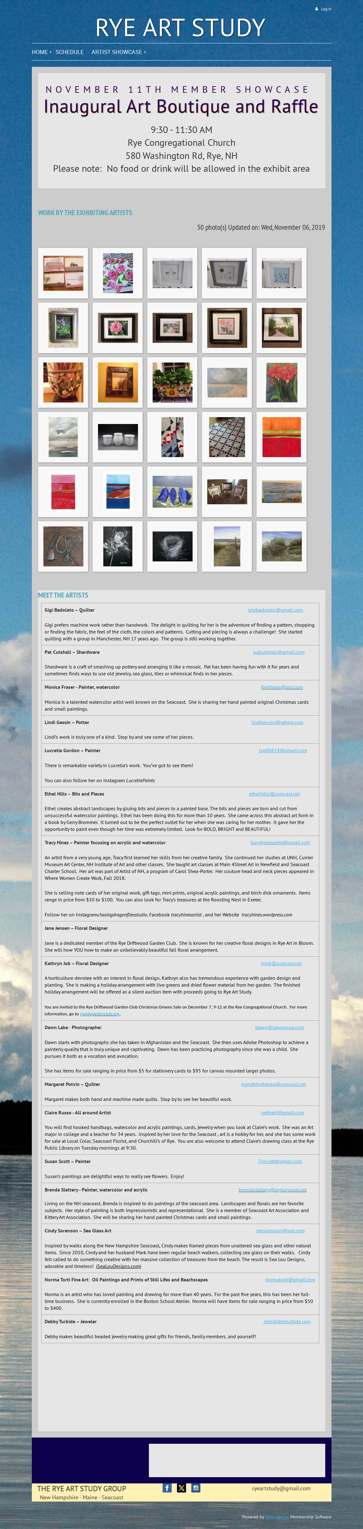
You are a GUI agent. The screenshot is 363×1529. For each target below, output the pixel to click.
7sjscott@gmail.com (280, 1161)
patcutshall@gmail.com (279, 652)
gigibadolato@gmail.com (275, 610)
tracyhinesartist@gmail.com (280, 842)
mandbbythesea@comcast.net (273, 1084)
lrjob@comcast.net (281, 963)
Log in (326, 9)
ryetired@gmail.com (282, 1112)
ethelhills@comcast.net (274, 794)
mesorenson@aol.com (280, 1230)
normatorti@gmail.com (290, 1279)
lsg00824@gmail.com (283, 750)
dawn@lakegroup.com (279, 1027)
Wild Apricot (277, 1517)
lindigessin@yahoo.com (277, 722)
